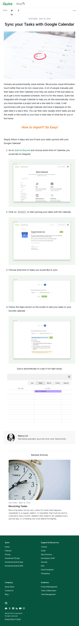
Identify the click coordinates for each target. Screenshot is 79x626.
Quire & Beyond (22, 150)
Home (7, 547)
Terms (18, 619)
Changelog (45, 573)
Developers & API (48, 558)
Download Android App (14, 562)
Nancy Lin (23, 436)
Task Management (48, 594)
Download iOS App (12, 558)
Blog (19, 3)
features (33, 19)
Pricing (7, 554)
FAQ (42, 566)
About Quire (9, 587)
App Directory (46, 554)
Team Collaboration (48, 591)
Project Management (49, 587)
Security (44, 562)
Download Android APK (14, 566)
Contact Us (9, 591)
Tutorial (44, 547)
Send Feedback (47, 570)
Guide (43, 551)
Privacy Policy (10, 619)
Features (8, 551)
